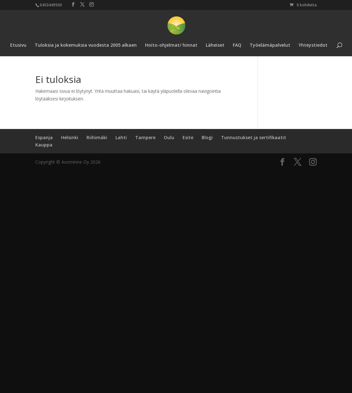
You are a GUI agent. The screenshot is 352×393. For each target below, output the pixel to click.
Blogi (207, 137)
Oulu (169, 137)
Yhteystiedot (313, 45)
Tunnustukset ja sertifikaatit (253, 137)
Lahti (121, 137)
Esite (188, 137)
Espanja (44, 137)
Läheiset (215, 45)
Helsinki (69, 137)
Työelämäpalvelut (270, 45)
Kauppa (43, 145)
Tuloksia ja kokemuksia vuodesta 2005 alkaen (86, 45)
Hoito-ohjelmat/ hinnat (171, 45)
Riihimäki (96, 137)
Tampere (145, 137)
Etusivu (18, 45)
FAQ (237, 45)
